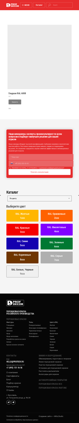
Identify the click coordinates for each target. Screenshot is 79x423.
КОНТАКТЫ (11, 355)
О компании (12, 372)
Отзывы (10, 390)
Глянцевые (10, 325)
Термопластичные (35, 331)
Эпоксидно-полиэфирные (37, 328)
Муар (8, 333)
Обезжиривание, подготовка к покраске (55, 359)
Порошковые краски (16, 319)
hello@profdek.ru (15, 361)
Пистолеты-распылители (49, 371)
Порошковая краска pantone (53, 388)
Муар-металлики (12, 336)
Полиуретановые (35, 325)
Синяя (52, 336)
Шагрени (9, 331)
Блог (8, 379)
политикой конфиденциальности (51, 168)
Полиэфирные (34, 336)
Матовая (9, 328)
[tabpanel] (39, 242)
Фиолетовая (54, 333)
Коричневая (54, 350)
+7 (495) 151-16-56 (14, 367)
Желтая (52, 325)
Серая (52, 347)
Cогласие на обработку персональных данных (22, 420)
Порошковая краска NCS (50, 384)
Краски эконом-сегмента (15, 345)
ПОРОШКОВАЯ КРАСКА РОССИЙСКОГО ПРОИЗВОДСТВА (20, 312)
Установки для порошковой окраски (53, 368)
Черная (52, 339)
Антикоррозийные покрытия (53, 380)
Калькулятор (12, 386)
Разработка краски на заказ (16, 339)
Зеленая (52, 342)
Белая (52, 345)
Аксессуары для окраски (49, 374)
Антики (8, 342)
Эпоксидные (33, 333)
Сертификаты (12, 376)
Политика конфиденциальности (17, 416)
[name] (41, 157)
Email (7, 359)
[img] (8, 402)
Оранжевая (54, 328)
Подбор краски (13, 383)
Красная (53, 331)
